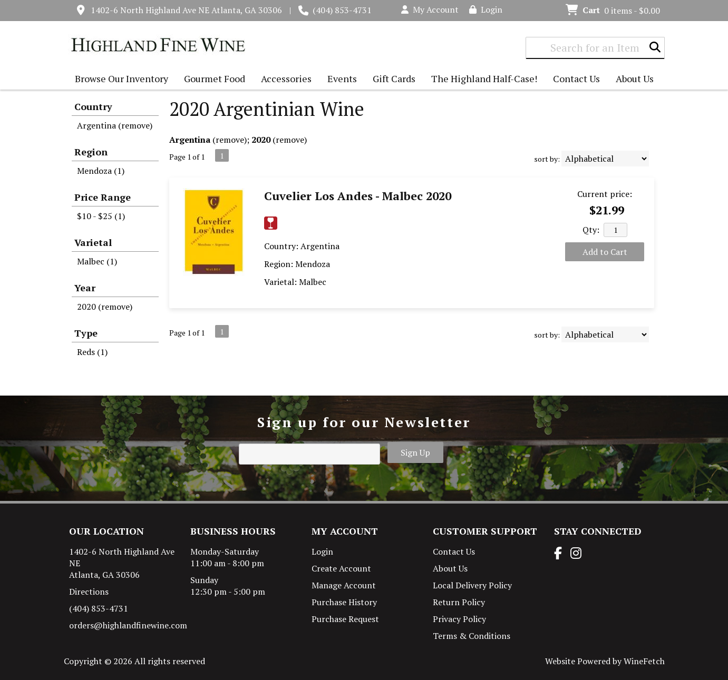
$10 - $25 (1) (101, 216)
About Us (632, 79)
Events (342, 78)
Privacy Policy (459, 619)
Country (93, 106)
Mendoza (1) (100, 170)
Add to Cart (605, 252)
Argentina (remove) (114, 125)
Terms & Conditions (471, 636)
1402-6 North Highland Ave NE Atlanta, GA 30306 (186, 10)
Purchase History (344, 602)
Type (86, 333)
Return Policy (459, 602)
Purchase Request (345, 619)
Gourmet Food (212, 79)
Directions (89, 591)
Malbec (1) (97, 261)
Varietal (93, 242)
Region (91, 151)
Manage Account (344, 585)
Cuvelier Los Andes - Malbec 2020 (357, 195)
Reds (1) (92, 352)
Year (84, 287)
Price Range (102, 197)
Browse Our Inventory (119, 79)
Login (485, 9)
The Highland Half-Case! (484, 78)
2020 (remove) (104, 306)
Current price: (604, 194)
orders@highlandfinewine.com (128, 625)
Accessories (284, 79)
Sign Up (415, 452)
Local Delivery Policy (472, 585)
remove (230, 139)
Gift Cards (394, 78)
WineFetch (644, 661)
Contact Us (576, 78)
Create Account (341, 568)
